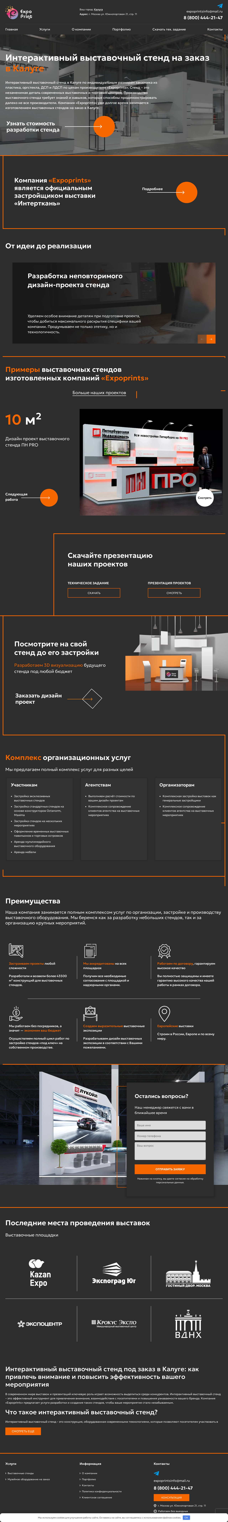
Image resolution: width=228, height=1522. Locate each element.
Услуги (44, 29)
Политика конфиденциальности (102, 1491)
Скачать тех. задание (169, 29)
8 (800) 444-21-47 (203, 17)
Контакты (215, 29)
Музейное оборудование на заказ (29, 1479)
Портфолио (121, 29)
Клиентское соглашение (97, 1497)
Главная (11, 29)
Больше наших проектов (99, 392)
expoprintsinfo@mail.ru (204, 11)
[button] (211, 339)
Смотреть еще (23, 1431)
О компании (81, 29)
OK (186, 1517)
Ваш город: (93, 9)
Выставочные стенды (21, 1473)
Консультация (171, 1497)
